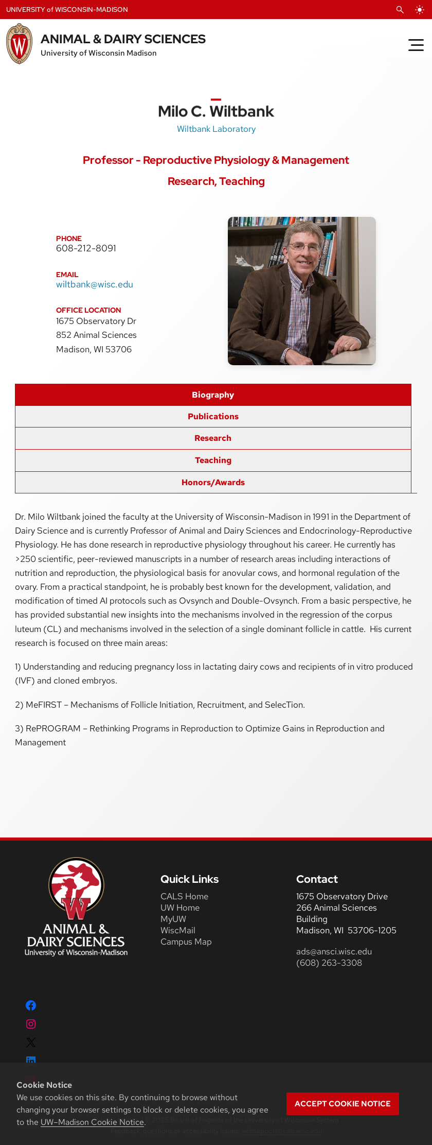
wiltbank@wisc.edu (94, 284)
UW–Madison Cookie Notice (92, 1122)
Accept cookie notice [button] (343, 1104)
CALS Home (184, 896)
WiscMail (177, 930)
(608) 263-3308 (330, 962)
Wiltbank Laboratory (216, 128)
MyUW (173, 919)
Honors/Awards (213, 482)
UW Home (180, 907)
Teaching (213, 460)
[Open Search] (400, 10)
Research (212, 438)
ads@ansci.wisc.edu (334, 951)
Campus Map (186, 941)
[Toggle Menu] (416, 45)
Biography (213, 394)
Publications (213, 416)
